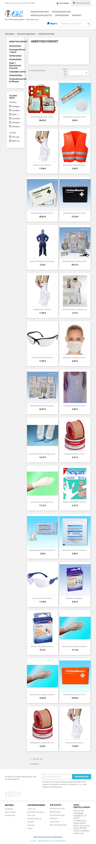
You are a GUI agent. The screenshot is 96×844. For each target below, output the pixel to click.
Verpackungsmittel (41, 15)
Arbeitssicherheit (18, 41)
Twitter (13, 794)
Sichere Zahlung (34, 818)
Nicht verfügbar (16, 141)
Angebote (9, 809)
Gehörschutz (15, 55)
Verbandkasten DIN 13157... (42, 117)
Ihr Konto (55, 805)
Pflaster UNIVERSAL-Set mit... (75, 502)
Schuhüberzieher (15, 71)
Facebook (7, 794)
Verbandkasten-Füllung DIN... (74, 261)
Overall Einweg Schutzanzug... (42, 261)
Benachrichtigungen (58, 825)
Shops (29, 828)
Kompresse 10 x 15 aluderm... (75, 550)
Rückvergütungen (57, 815)
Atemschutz (15, 46)
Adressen (54, 818)
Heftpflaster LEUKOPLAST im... (42, 742)
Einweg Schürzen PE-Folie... (75, 405)
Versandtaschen (39, 11)
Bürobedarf (62, 15)
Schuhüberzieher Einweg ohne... (42, 454)
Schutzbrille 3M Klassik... (42, 598)
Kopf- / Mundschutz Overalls (15, 65)
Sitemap (30, 825)
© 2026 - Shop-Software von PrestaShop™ (48, 840)
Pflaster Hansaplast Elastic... (42, 646)
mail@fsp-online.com (82, 832)
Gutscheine (54, 821)
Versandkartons (61, 11)
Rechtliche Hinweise (35, 812)
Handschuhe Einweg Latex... (42, 502)
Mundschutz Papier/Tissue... (75, 357)
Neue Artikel (10, 812)
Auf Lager (16, 136)
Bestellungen (55, 812)
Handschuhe (15, 59)
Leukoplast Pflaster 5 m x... (75, 454)
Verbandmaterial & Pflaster (15, 80)
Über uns (31, 815)
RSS (18, 794)
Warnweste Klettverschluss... (75, 165)
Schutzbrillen (15, 75)
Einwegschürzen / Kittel (15, 50)
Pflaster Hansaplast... (75, 598)
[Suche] (75, 23)
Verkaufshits (10, 815)
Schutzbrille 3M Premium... (42, 357)
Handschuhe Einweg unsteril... (75, 646)
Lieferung (31, 809)
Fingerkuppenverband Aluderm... (43, 550)
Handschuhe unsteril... (42, 165)
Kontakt (77, 15)
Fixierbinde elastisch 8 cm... (75, 117)
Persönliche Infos (57, 808)
